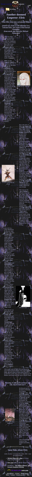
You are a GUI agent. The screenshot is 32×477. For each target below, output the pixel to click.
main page (25, 470)
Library (13, 475)
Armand (11, 58)
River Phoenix (25, 473)
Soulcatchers (10, 473)
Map (28, 475)
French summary (21, 475)
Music (7, 475)
